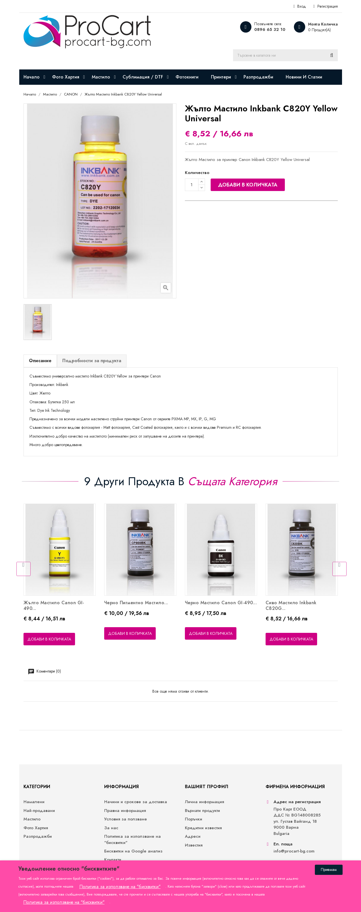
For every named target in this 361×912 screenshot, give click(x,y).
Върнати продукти (202, 811)
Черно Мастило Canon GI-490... (221, 602)
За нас (111, 828)
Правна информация (125, 811)
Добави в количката (247, 184)
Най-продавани (39, 811)
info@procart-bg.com (294, 851)
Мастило (32, 819)
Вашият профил (206, 786)
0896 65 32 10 (269, 29)
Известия (193, 845)
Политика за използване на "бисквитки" (132, 839)
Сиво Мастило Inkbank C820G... (291, 605)
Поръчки (193, 819)
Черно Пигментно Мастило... (136, 602)
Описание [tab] (40, 360)
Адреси (192, 836)
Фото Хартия (36, 828)
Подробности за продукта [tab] (91, 360)
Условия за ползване (125, 819)
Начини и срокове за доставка (135, 802)
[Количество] (191, 185)
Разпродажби (38, 836)
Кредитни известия (203, 828)
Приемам (329, 869)
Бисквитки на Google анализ (133, 851)
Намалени (34, 802)
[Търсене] (285, 55)
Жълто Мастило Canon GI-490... (54, 605)
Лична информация (204, 802)
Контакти (112, 860)
